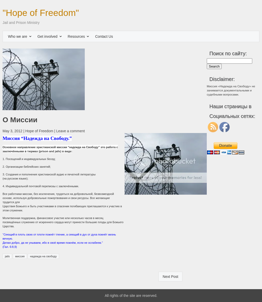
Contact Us (104, 36)
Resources (76, 36)
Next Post (170, 277)
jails (7, 256)
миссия (20, 256)
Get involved (48, 36)
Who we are (17, 36)
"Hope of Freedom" (41, 13)
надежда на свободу (43, 256)
